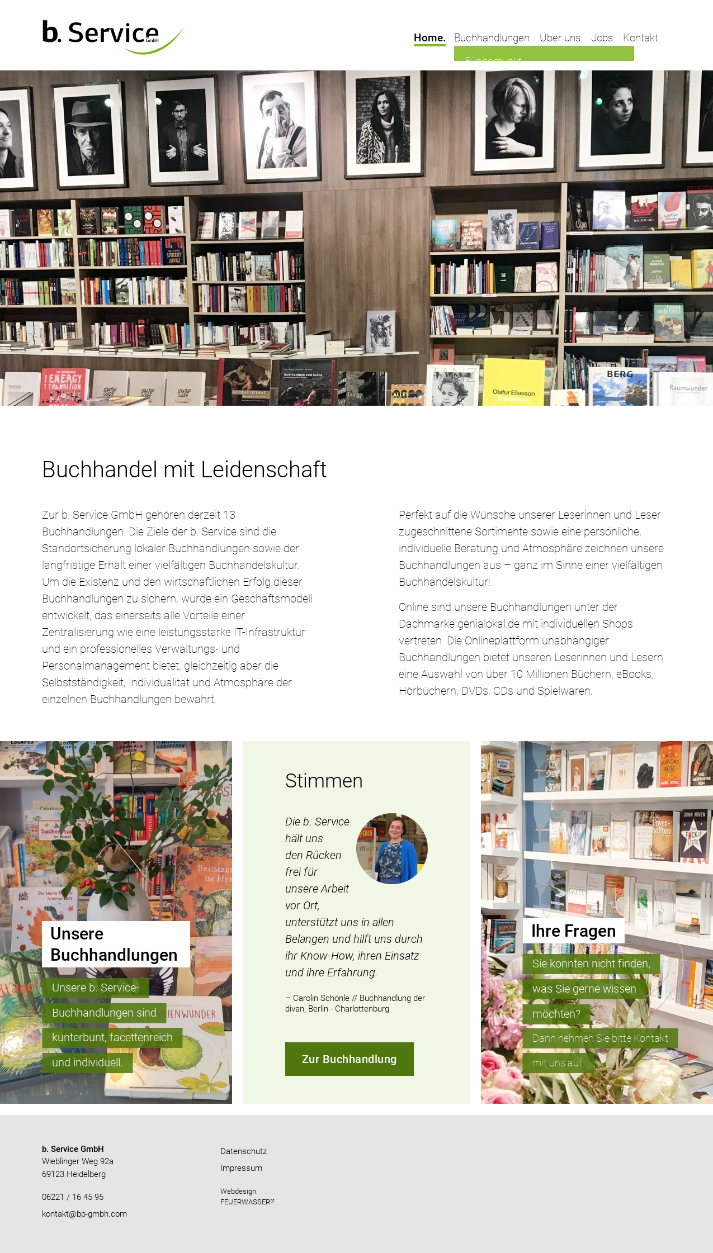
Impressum (241, 1168)
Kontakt (640, 37)
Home (428, 37)
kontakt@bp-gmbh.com (84, 1214)
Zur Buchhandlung (349, 1059)
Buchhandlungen (492, 37)
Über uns (560, 37)
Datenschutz (243, 1151)
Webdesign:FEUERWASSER (245, 1196)
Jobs (602, 37)
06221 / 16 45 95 (72, 1197)
